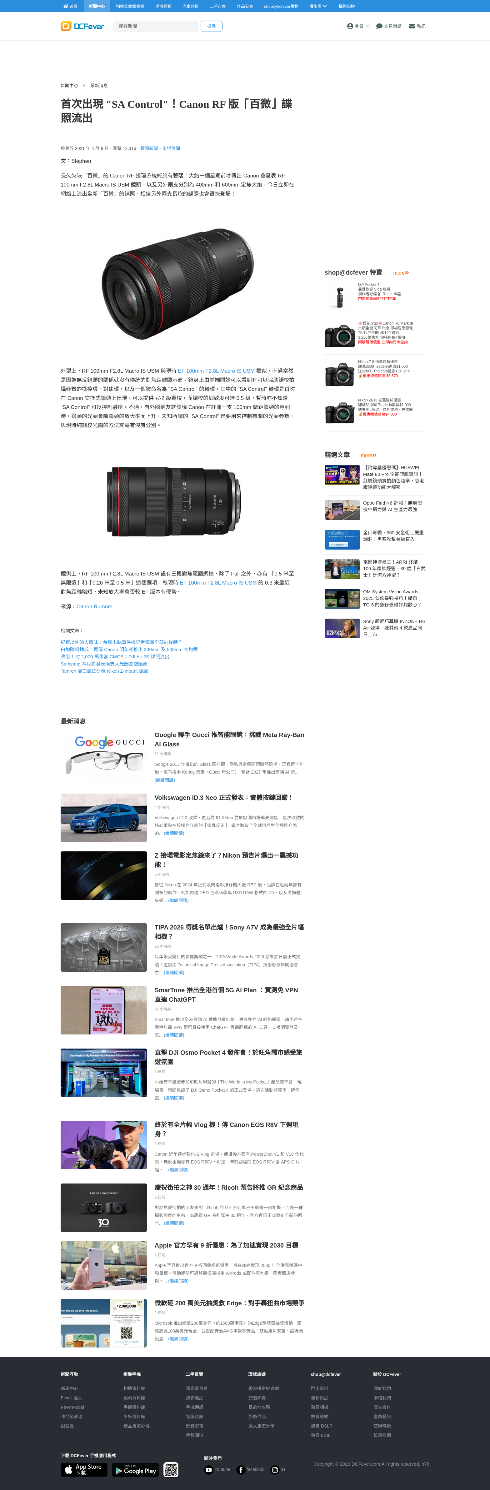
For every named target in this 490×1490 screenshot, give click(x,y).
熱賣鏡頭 (319, 1416)
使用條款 (382, 1425)
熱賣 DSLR (321, 1425)
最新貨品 (319, 1397)
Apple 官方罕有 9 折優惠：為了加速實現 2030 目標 (226, 1245)
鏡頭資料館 (134, 1397)
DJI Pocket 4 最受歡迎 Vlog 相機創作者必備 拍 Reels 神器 (379, 291)
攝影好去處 (263, 1388)
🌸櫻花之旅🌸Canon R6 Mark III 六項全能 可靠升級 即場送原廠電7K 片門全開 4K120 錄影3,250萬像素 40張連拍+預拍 (385, 332)
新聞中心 (69, 85)
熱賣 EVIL (320, 1435)
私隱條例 (382, 1435)
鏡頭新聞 (149, 148)
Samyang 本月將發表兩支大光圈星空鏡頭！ (106, 663)
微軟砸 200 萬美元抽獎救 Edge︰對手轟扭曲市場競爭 (229, 1303)
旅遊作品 (257, 1416)
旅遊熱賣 (257, 1397)
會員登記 (382, 1416)
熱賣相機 (319, 1407)
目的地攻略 (259, 1407)
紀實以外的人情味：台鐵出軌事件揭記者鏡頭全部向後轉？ (121, 642)
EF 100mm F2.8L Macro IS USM (216, 371)
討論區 (67, 1425)
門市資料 (319, 1388)
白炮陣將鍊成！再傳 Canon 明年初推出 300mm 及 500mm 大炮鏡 (129, 649)
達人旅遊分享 (261, 1425)
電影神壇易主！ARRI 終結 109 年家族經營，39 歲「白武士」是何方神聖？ (394, 568)
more (401, 273)
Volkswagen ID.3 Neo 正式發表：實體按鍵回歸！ (224, 797)
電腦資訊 (194, 1416)
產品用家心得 (136, 1425)
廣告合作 (382, 1407)
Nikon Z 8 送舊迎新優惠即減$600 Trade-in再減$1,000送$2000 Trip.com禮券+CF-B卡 (384, 369)
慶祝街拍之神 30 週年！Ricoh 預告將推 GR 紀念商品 (229, 1187)
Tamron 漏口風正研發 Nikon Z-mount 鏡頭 (104, 671)
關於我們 (382, 1388)
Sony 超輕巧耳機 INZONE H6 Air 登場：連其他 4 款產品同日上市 (394, 628)
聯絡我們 (382, 1397)
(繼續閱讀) (165, 780)
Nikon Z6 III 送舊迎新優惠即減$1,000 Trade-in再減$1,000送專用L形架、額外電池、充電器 (385, 407)
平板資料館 (134, 1416)
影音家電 (194, 1425)
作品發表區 (72, 1416)
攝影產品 (194, 1397)
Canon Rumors (94, 607)
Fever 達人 (71, 1397)
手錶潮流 (194, 1435)
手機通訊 (194, 1407)
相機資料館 (134, 1388)
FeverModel (72, 1407)
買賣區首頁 (197, 1388)
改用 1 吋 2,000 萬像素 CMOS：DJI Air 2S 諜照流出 (115, 656)
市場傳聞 (171, 148)
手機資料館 (134, 1407)
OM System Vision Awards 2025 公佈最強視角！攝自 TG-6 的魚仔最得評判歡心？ (392, 598)
